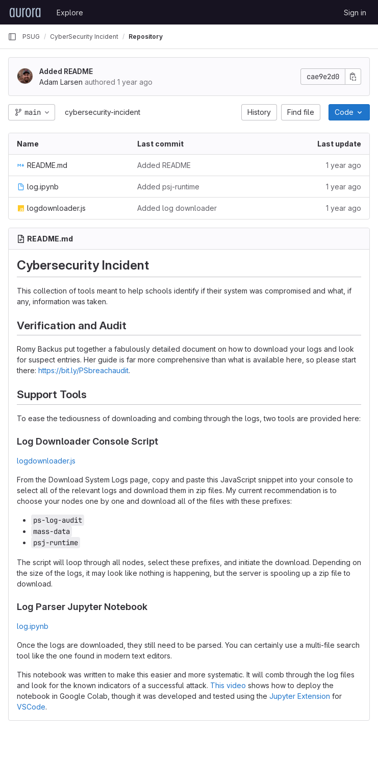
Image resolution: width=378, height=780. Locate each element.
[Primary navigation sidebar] (12, 37)
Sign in (355, 12)
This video (228, 685)
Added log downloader (177, 208)
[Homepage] (25, 12)
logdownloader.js (46, 460)
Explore (70, 12)
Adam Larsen (61, 82)
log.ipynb (32, 626)
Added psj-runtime (168, 186)
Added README (66, 71)
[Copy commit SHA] (353, 76)
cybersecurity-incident (102, 112)
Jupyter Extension (299, 696)
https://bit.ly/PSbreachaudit (83, 370)
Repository (146, 36)
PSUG (31, 36)
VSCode (31, 706)
